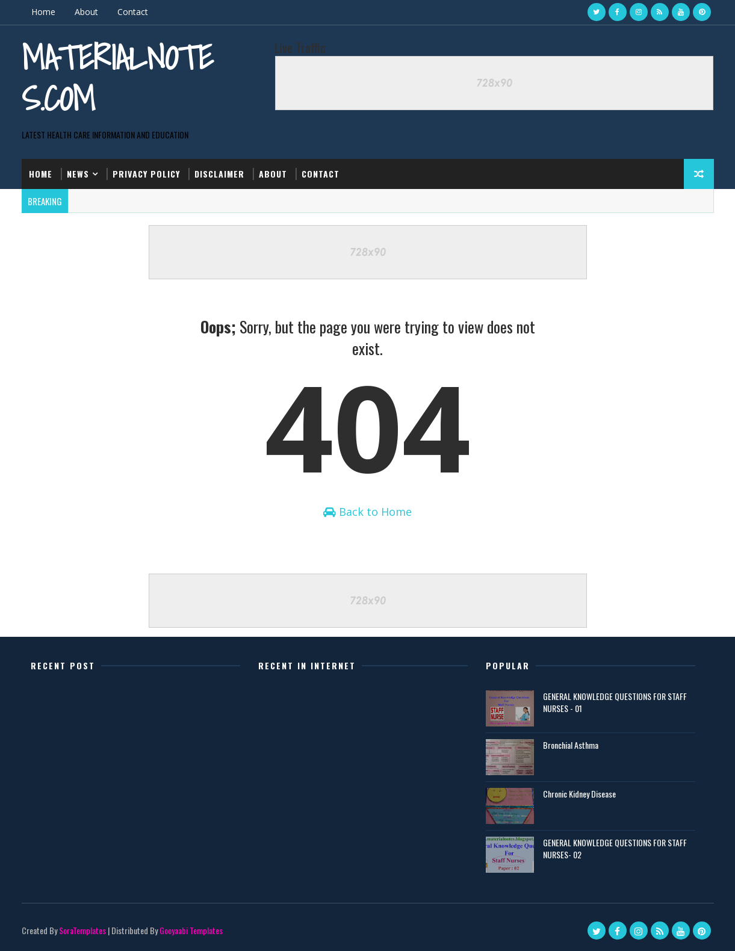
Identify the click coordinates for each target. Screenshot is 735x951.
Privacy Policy (146, 173)
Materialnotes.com (117, 78)
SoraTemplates (82, 929)
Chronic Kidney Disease (579, 793)
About (86, 11)
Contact (132, 11)
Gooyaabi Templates (191, 929)
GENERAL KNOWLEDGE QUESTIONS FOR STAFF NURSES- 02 (615, 847)
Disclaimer (219, 173)
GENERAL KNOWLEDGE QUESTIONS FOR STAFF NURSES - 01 (615, 701)
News (78, 173)
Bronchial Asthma (570, 744)
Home (43, 11)
